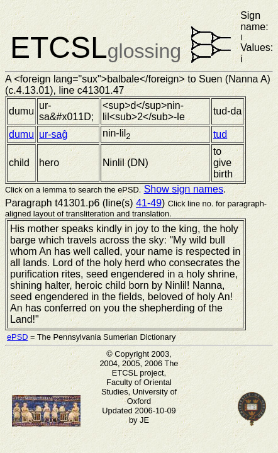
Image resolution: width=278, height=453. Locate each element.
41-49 (149, 203)
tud (220, 134)
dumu (21, 134)
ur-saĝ (53, 134)
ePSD (17, 337)
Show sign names (183, 189)
